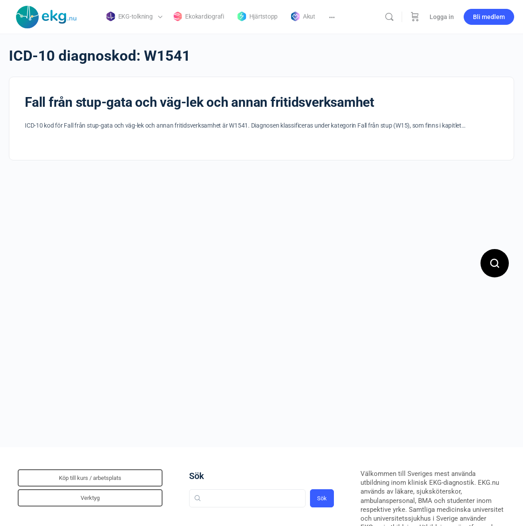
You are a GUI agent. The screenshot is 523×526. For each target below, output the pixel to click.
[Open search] (494, 263)
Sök (196, 476)
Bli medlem (489, 16)
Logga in (442, 16)
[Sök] (389, 17)
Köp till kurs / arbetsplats (90, 478)
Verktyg (90, 498)
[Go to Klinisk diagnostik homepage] (46, 16)
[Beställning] (415, 17)
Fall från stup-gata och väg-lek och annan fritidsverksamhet (199, 102)
